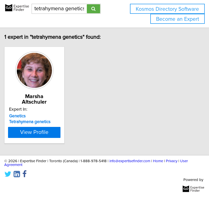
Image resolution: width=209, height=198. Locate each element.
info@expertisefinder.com (129, 161)
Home (158, 161)
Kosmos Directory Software (167, 9)
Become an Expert (177, 19)
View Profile (40, 132)
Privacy (171, 161)
